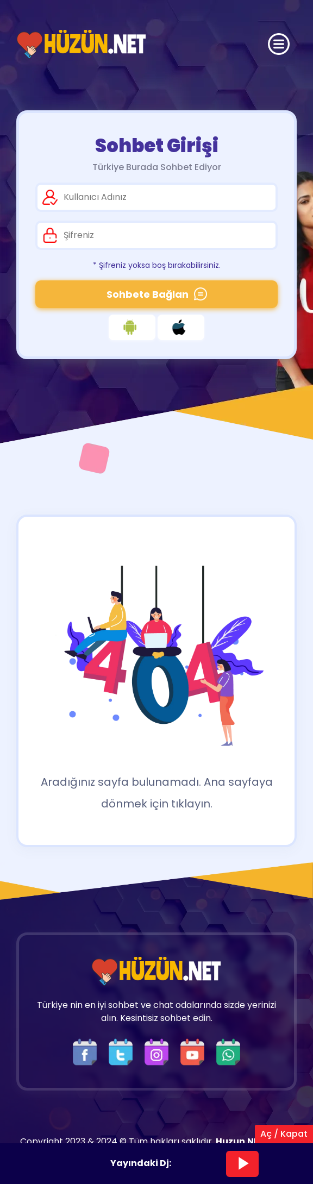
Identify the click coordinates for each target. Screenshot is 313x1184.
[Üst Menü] (279, 44)
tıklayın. (191, 803)
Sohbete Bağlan (157, 294)
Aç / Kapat (284, 1133)
